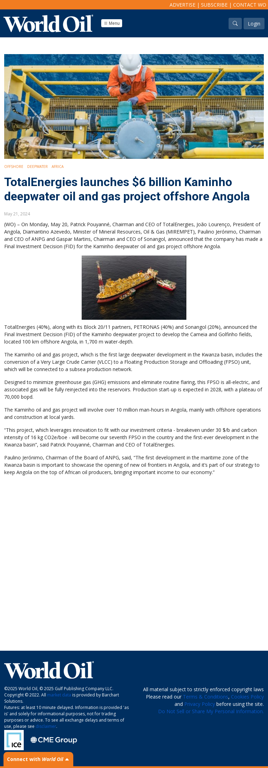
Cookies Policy (247, 696)
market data (59, 695)
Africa (58, 166)
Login (254, 23)
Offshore (13, 166)
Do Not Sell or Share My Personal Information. (211, 711)
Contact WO (249, 4)
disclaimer (46, 726)
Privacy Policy (199, 704)
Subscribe (214, 4)
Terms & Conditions (205, 696)
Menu (112, 23)
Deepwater (37, 166)
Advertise (182, 4)
